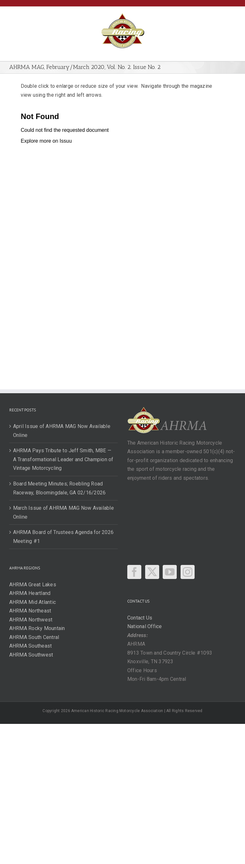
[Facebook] (134, 572)
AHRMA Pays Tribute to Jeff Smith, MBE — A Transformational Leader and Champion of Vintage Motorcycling (63, 459)
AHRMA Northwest (31, 620)
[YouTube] (170, 572)
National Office (144, 626)
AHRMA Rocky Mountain (37, 628)
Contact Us (139, 618)
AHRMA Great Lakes (32, 585)
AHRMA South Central (34, 637)
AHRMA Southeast (30, 646)
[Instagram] (188, 572)
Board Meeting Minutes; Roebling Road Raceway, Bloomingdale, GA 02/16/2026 (59, 488)
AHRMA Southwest (31, 655)
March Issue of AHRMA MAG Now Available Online (63, 512)
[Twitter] (152, 572)
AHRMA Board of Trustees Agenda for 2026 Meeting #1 (63, 536)
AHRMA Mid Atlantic (32, 602)
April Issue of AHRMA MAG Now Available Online (61, 430)
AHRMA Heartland (30, 593)
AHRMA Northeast (30, 611)
